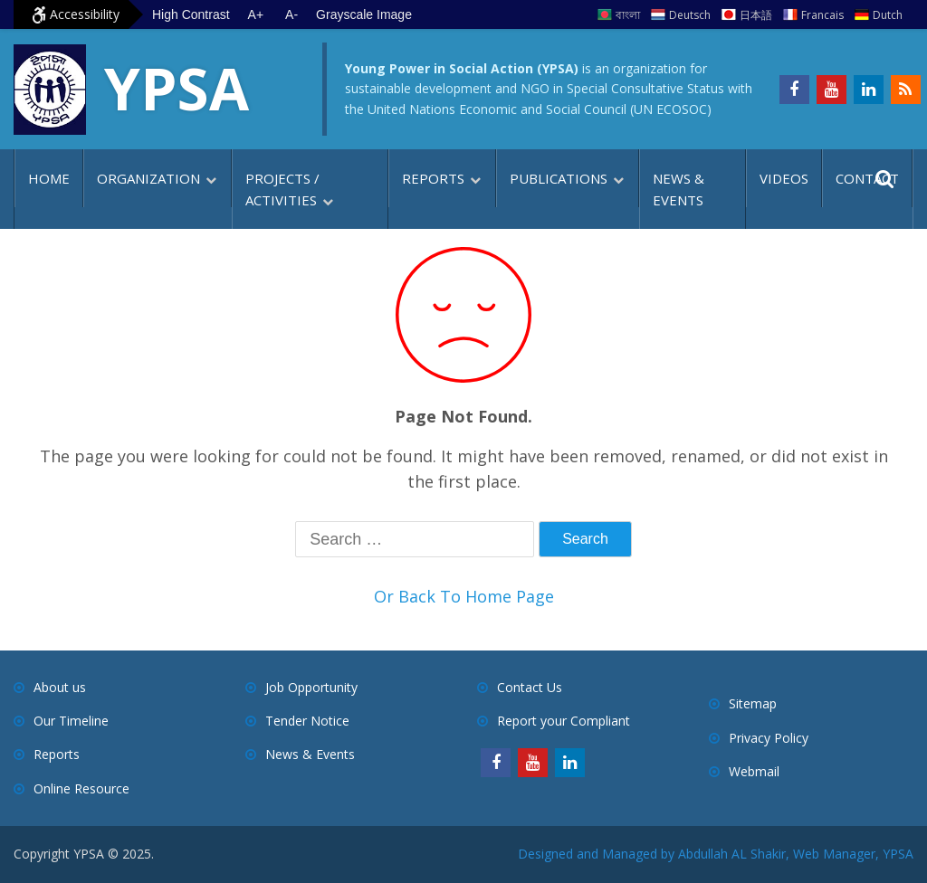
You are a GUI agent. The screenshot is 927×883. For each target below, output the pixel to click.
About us (59, 687)
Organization (148, 178)
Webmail (754, 771)
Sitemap (753, 703)
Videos (784, 178)
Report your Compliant (563, 720)
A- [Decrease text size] (291, 14)
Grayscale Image (364, 14)
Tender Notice (307, 720)
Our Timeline (71, 720)
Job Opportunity (311, 687)
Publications (558, 178)
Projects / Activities (282, 189)
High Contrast (191, 14)
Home (49, 178)
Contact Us (529, 687)
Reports (433, 178)
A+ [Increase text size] (256, 14)
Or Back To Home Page (464, 596)
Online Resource (81, 788)
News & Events (678, 189)
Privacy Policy (768, 737)
